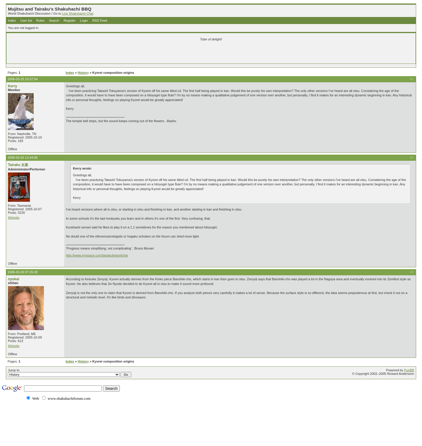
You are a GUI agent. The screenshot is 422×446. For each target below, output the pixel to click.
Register (70, 20)
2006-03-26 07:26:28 (23, 272)
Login (84, 20)
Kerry (12, 86)
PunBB (409, 370)
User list (26, 20)
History (83, 72)
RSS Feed (99, 20)
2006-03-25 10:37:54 (23, 79)
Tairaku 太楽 (18, 165)
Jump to (69, 372)
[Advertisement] (141, 53)
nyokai (13, 279)
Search (54, 20)
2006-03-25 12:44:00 (23, 157)
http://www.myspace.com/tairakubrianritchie (97, 255)
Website (14, 217)
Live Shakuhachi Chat (77, 13)
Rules (40, 20)
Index (12, 20)
